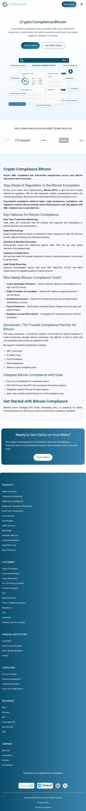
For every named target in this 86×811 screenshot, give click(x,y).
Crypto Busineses (9, 578)
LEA (3, 612)
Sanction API (7, 727)
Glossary (6, 712)
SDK (4, 732)
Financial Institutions (11, 573)
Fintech (5, 655)
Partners (5, 760)
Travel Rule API (8, 722)
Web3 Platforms (9, 598)
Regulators (6, 608)
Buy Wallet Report (53, 45)
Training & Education (11, 684)
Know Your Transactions (12, 511)
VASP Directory (8, 525)
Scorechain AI (8, 516)
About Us (6, 750)
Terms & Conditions (43, 807)
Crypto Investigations (11, 679)
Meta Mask (7, 530)
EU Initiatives (7, 765)
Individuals (6, 617)
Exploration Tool (9, 545)
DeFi (4, 593)
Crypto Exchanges (10, 568)
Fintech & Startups (10, 588)
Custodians (7, 641)
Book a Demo (30, 45)
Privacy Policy (43, 803)
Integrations (7, 755)
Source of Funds (9, 674)
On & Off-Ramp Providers (13, 583)
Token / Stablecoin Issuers (13, 603)
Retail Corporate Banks (12, 646)
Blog (4, 707)
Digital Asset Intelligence (12, 501)
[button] (81, 4)
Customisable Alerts (11, 540)
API (3, 717)
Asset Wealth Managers (12, 651)
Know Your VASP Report (12, 689)
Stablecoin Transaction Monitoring (17, 506)
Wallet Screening (9, 491)
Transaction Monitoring (12, 496)
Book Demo (69, 4)
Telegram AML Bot (10, 535)
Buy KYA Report (9, 550)
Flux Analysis (7, 521)
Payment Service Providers (13, 622)
